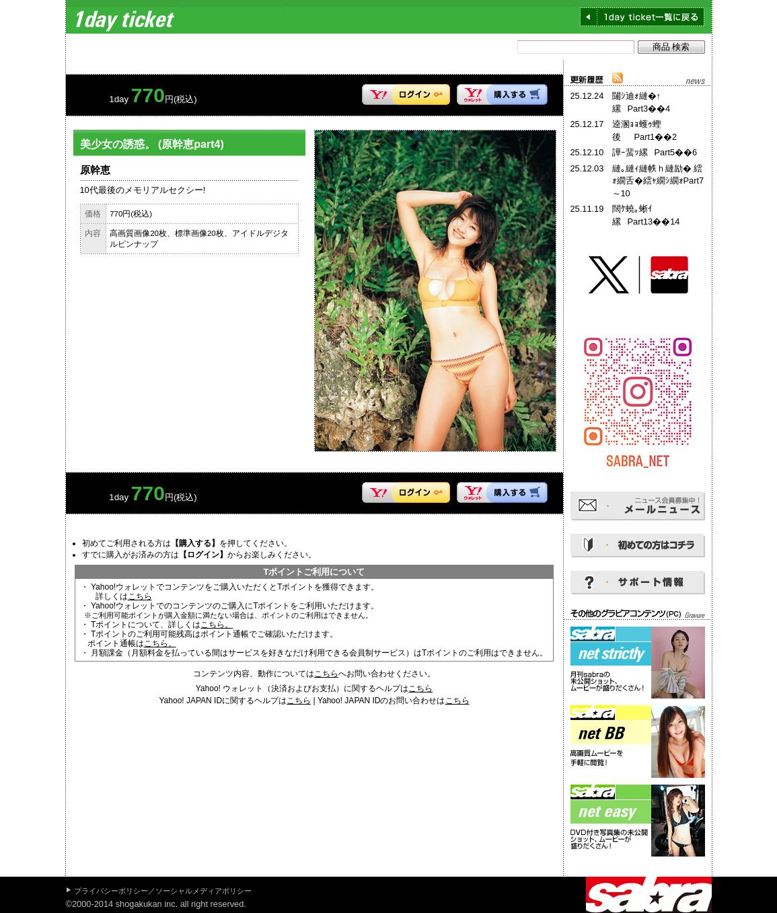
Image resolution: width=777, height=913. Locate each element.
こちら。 (216, 624)
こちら (140, 596)
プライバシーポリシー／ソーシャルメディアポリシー (163, 891)
